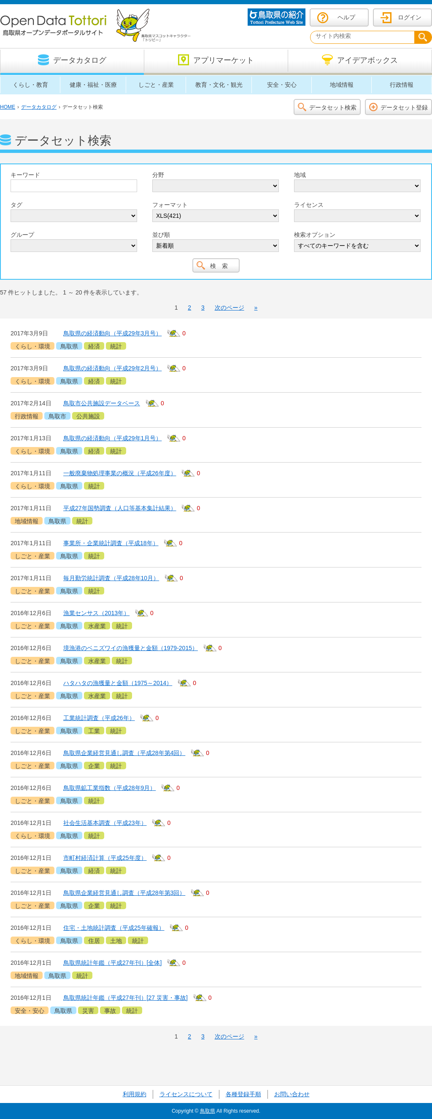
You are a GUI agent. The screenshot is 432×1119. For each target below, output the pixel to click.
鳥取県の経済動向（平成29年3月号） (112, 333)
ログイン (409, 17)
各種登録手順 (243, 1094)
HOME (7, 107)
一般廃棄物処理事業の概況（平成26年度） (119, 473)
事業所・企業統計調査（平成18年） (111, 543)
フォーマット (170, 204)
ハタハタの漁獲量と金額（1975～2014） (117, 683)
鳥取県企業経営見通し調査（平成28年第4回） (124, 753)
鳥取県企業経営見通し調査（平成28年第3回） (124, 892)
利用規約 (134, 1094)
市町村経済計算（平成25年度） (105, 857)
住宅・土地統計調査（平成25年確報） (114, 927)
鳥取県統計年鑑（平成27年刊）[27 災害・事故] (125, 997)
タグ (16, 204)
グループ (22, 234)
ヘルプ (346, 17)
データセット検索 (332, 107)
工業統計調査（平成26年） (99, 718)
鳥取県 (207, 1111)
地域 (300, 174)
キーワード (25, 174)
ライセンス (309, 204)
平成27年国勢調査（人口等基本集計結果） (119, 508)
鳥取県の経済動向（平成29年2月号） (112, 368)
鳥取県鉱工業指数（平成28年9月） (109, 787)
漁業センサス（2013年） (96, 613)
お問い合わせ (292, 1094)
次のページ (229, 307)
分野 (158, 174)
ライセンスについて (186, 1094)
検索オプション (314, 234)
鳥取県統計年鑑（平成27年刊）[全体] (112, 962)
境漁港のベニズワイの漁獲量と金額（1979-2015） (130, 648)
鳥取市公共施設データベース (101, 403)
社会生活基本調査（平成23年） (105, 822)
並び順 (161, 234)
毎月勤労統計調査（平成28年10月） (111, 578)
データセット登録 (404, 107)
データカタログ (39, 107)
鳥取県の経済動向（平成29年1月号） (112, 438)
